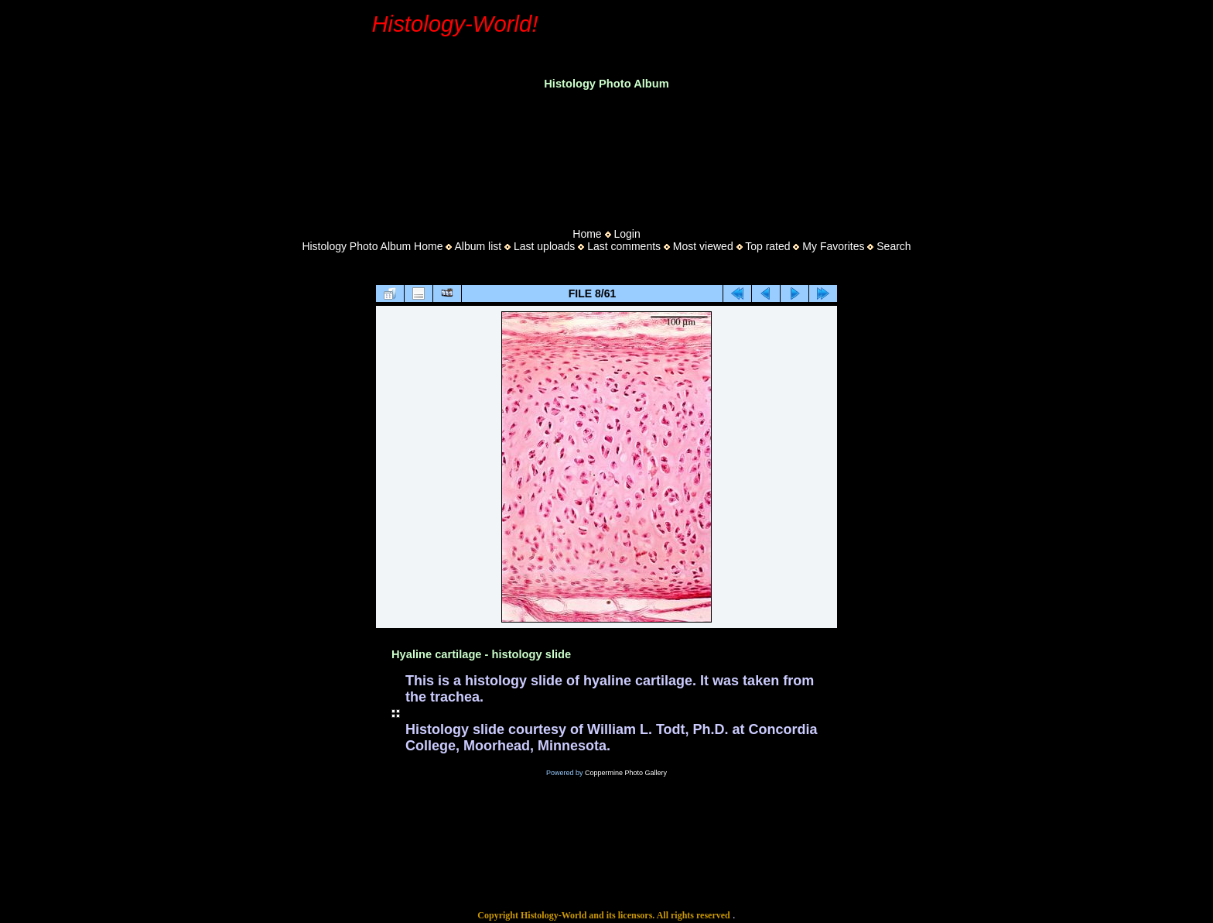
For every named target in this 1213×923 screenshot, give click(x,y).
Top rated (767, 246)
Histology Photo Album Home (372, 246)
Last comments (624, 246)
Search (893, 246)
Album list (477, 246)
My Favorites (833, 246)
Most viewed (703, 246)
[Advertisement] (606, 154)
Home (586, 234)
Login (626, 234)
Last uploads (544, 246)
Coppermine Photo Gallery (626, 773)
